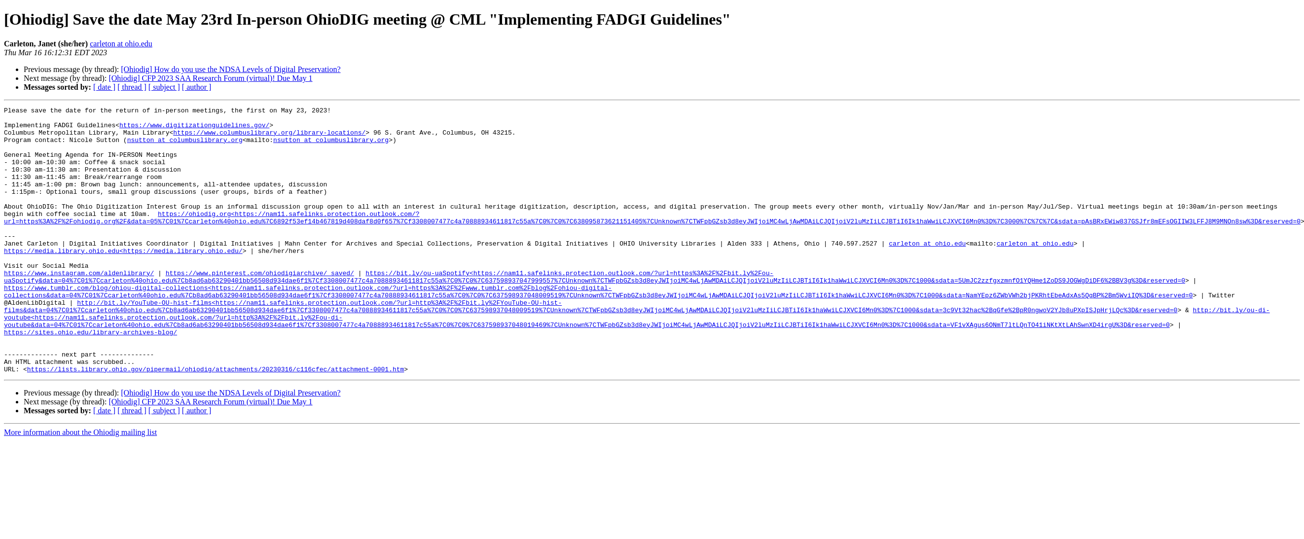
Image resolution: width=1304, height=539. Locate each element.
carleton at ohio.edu (121, 43)
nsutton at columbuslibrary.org (185, 147)
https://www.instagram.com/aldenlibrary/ (79, 306)
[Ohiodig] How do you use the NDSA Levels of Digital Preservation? (230, 69)
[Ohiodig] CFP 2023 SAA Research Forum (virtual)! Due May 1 (210, 78)
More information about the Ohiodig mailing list (80, 485)
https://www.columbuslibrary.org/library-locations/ (269, 138)
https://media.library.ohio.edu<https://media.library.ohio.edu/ (123, 280)
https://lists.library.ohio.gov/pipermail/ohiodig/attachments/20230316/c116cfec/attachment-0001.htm (215, 422)
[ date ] (104, 87)
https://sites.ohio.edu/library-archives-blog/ (90, 377)
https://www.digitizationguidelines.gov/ (194, 129)
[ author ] (197, 87)
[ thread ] (131, 87)
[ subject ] (164, 87)
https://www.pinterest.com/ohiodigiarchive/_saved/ (260, 306)
